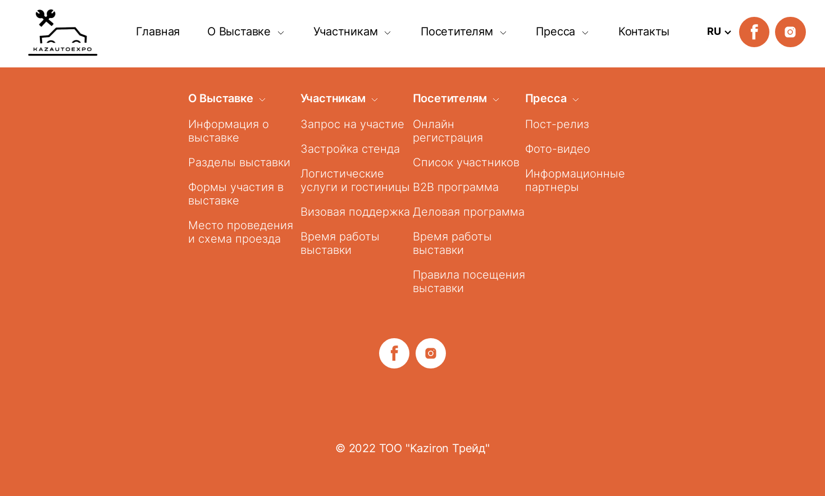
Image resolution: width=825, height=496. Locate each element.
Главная (158, 31)
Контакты (643, 31)
